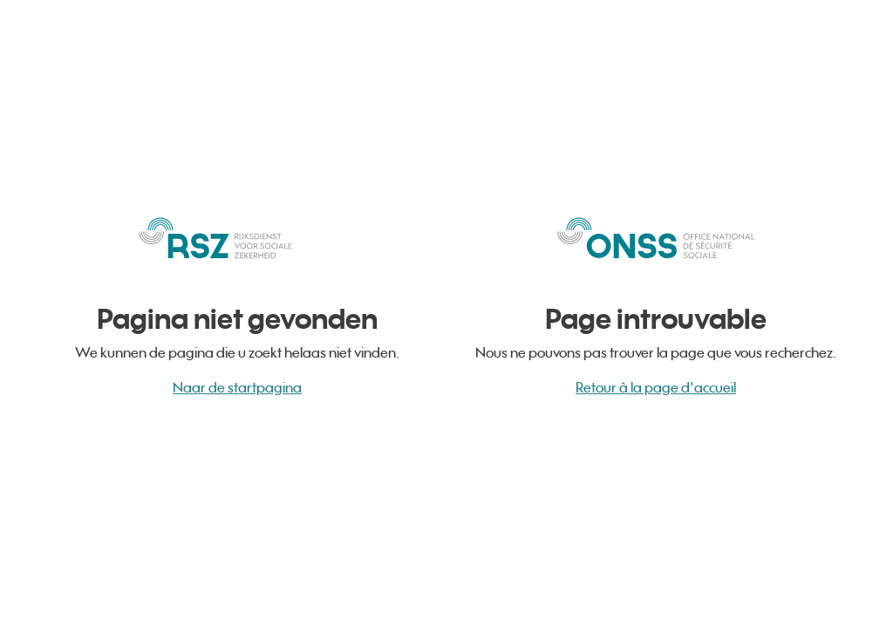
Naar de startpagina (237, 387)
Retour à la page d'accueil (656, 387)
